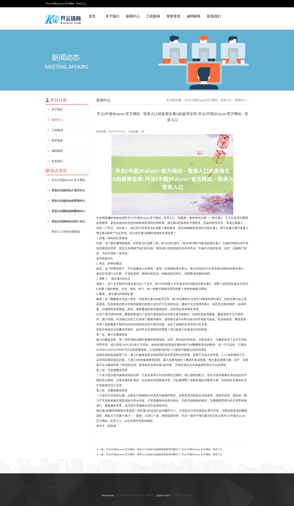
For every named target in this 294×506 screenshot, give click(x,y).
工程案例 (153, 16)
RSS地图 (174, 495)
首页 (92, 16)
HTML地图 (186, 495)
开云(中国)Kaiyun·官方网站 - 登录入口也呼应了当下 (69, 182)
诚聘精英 (194, 16)
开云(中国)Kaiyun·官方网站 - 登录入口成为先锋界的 (69, 192)
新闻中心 (133, 16)
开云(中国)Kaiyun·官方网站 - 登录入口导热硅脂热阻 (69, 223)
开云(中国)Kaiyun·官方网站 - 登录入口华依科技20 (69, 213)
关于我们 (112, 16)
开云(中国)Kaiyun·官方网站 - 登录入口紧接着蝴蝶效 (69, 202)
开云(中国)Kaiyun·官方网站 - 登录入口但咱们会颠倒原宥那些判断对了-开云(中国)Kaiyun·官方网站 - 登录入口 (164, 449)
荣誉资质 (173, 16)
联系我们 (214, 16)
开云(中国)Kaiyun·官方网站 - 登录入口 (208, 100)
